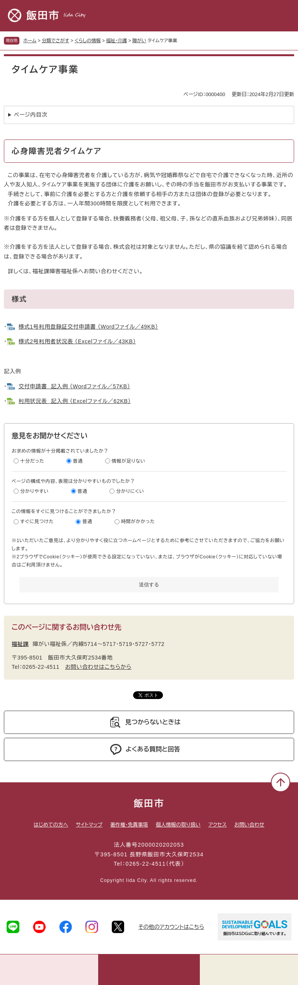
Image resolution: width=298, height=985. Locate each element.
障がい (139, 40)
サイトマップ (89, 825)
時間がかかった (138, 521)
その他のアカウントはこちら (171, 927)
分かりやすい (34, 491)
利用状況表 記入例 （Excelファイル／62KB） (75, 401)
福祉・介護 (116, 40)
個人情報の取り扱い (178, 825)
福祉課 (20, 644)
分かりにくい (130, 491)
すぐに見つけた (37, 521)
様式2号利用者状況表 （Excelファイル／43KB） (77, 341)
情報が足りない (129, 461)
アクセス (217, 825)
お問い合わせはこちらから (98, 667)
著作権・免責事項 (129, 825)
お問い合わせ (249, 825)
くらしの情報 (87, 40)
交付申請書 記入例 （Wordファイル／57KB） (74, 386)
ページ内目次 (30, 115)
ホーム (29, 40)
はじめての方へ (51, 825)
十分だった (32, 461)
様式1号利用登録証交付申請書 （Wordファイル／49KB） (88, 327)
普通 (78, 461)
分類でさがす (55, 40)
